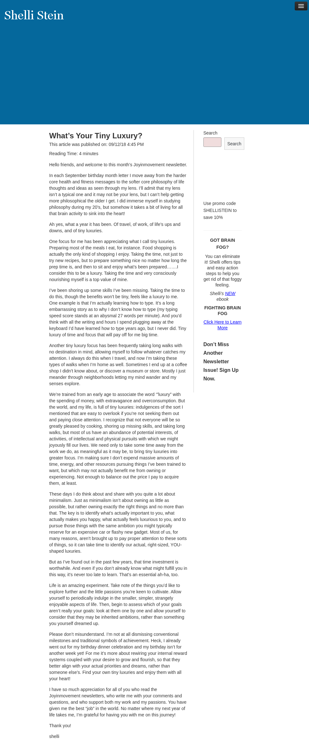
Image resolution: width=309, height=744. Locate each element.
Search (210, 132)
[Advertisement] (154, 80)
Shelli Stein (38, 19)
